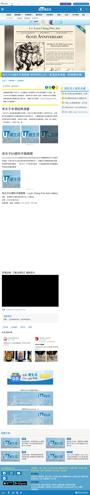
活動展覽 (20, 81)
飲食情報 (50, 15)
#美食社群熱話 (46, 484)
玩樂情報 (28, 15)
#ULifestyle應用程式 (38, 487)
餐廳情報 (48, 470)
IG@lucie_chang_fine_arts (16, 309)
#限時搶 (48, 487)
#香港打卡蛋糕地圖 (57, 484)
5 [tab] (48, 22)
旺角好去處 (35, 470)
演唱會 (8, 15)
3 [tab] (44, 22)
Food (25, 4)
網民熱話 (34, 476)
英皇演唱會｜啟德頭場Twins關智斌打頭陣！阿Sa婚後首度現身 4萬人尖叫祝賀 (33, 444)
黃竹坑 (23, 327)
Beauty (32, 4)
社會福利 (63, 470)
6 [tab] (50, 22)
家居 (68, 439)
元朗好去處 (73, 468)
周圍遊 (84, 15)
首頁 (4, 81)
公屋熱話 (19, 18)
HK (12, 4)
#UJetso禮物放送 (57, 487)
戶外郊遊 (55, 470)
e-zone (46, 4)
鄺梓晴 (7, 86)
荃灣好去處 (83, 468)
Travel (18, 4)
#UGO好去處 (35, 484)
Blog (39, 4)
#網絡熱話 (34, 489)
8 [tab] (46, 25)
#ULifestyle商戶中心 (71, 487)
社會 (66, 15)
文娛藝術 (14, 327)
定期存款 (35, 18)
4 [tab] (46, 22)
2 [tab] (43, 22)
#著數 (80, 487)
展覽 (30, 327)
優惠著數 (17, 15)
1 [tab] (41, 22)
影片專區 (76, 15)
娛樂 (58, 15)
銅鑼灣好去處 (63, 468)
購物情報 (39, 15)
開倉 (44, 468)
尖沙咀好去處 (52, 468)
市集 (40, 468)
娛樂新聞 (27, 18)
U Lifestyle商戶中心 (66, 4)
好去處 (6, 327)
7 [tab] (44, 25)
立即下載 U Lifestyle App (82, 4)
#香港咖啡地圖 (70, 484)
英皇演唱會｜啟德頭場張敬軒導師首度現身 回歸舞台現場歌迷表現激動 (33, 457)
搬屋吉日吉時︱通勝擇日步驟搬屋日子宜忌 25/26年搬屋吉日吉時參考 (77, 444)
